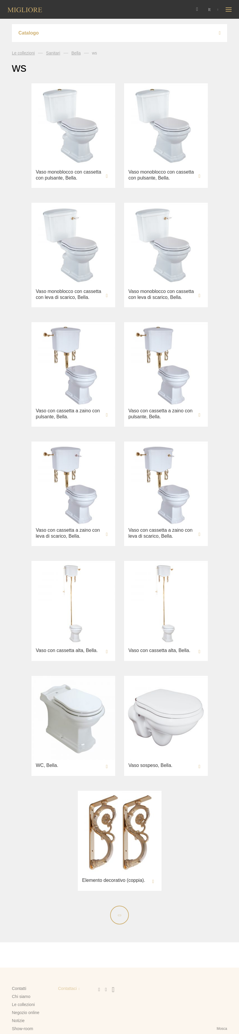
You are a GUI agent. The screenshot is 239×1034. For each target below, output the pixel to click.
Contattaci (67, 988)
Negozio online (25, 1012)
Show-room (22, 1028)
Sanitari (53, 53)
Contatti (19, 988)
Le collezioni (23, 53)
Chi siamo (21, 996)
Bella (76, 53)
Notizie (18, 1020)
